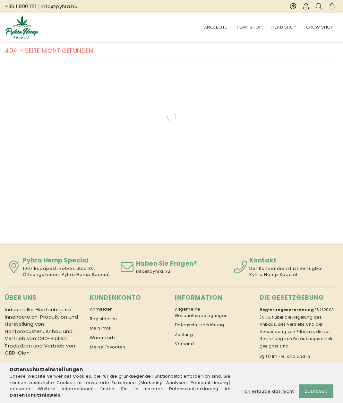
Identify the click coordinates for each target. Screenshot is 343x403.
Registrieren (103, 319)
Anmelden (101, 309)
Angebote (215, 27)
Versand (184, 344)
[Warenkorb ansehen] (331, 6)
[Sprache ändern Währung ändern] (293, 6)
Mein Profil (101, 328)
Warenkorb (102, 338)
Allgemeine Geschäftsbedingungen (201, 312)
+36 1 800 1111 (21, 6)
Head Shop (283, 27)
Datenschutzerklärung (199, 325)
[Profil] (306, 6)
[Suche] (319, 6)
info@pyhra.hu (59, 6)
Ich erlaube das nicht (269, 391)
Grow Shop (320, 27)
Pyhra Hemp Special (86, 274)
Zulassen (316, 391)
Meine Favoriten (107, 347)
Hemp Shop (249, 27)
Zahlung (184, 334)
